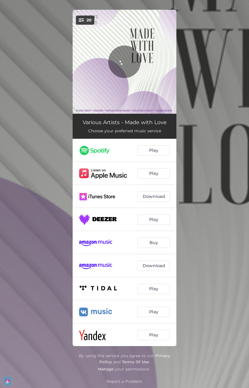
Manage (106, 369)
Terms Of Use (135, 361)
